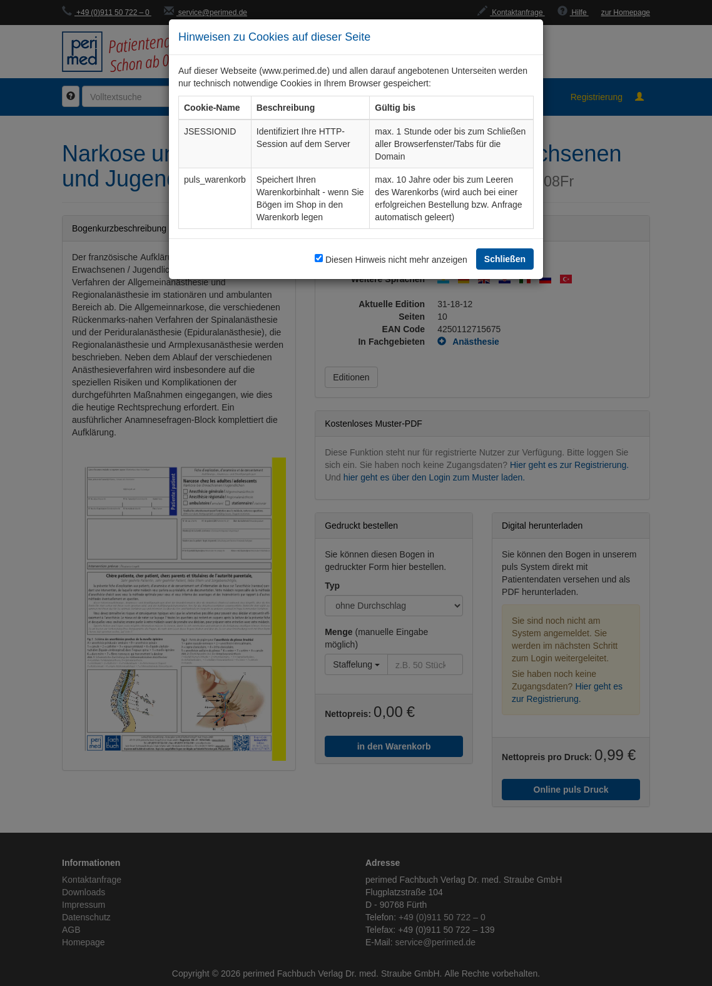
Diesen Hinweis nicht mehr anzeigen (396, 259)
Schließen (505, 259)
